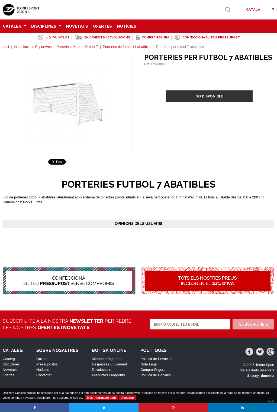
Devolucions (101, 370)
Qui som (42, 359)
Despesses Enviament (109, 364)
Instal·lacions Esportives (32, 47)
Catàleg (14, 26)
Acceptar (127, 397)
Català (253, 10)
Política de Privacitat (156, 359)
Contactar (43, 375)
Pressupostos (47, 364)
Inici (6, 47)
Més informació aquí (101, 397)
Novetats (77, 26)
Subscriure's (253, 324)
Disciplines (46, 26)
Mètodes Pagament (107, 359)
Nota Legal (148, 364)
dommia (267, 376)
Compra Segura (152, 370)
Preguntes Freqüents (108, 375)
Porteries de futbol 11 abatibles (127, 47)
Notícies (126, 26)
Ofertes (102, 26)
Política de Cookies (155, 375)
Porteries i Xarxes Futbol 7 (77, 47)
